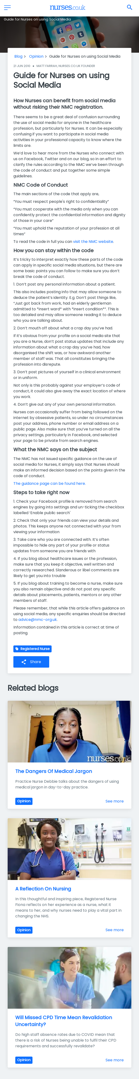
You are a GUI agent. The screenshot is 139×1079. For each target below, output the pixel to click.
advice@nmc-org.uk (37, 619)
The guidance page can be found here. (49, 483)
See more (115, 801)
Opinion (36, 56)
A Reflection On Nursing (43, 888)
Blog (18, 56)
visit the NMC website (93, 241)
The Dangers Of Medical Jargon (53, 771)
